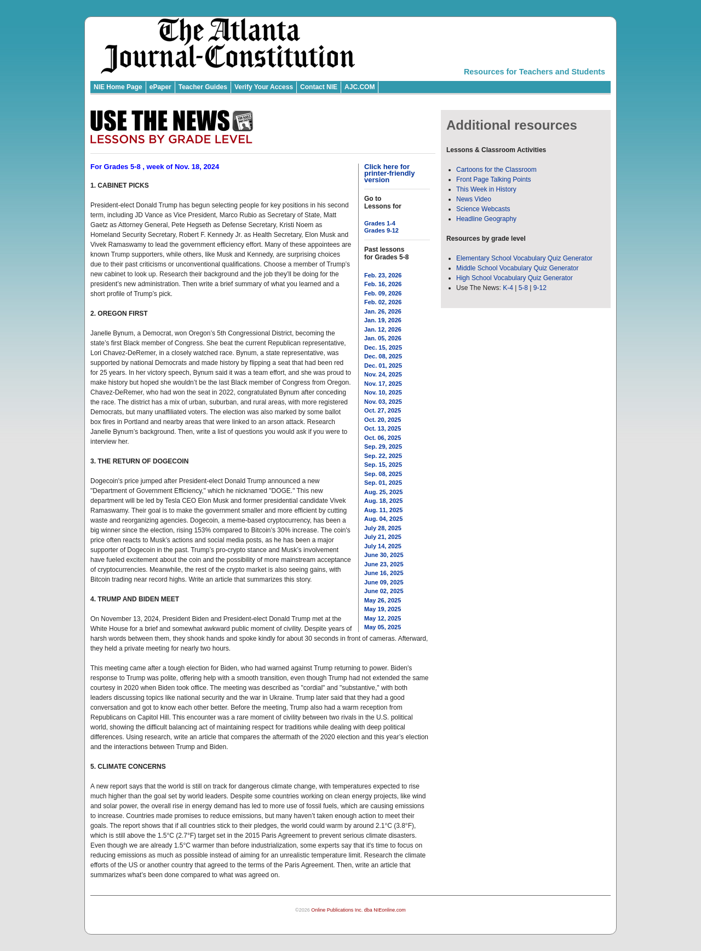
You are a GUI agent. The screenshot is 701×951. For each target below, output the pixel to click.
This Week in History (486, 189)
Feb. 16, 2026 (383, 284)
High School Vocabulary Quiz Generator (514, 278)
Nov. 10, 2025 (383, 392)
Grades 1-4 (379, 223)
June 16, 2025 (384, 573)
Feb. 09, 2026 (383, 293)
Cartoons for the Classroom (496, 169)
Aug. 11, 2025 (383, 510)
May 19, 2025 (382, 609)
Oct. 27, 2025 (382, 410)
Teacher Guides (203, 87)
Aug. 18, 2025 (383, 500)
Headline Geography (486, 219)
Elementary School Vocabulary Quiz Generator (524, 258)
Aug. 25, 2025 (383, 492)
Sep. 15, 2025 (383, 464)
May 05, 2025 (382, 627)
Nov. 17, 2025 (383, 383)
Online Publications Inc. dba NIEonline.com (358, 910)
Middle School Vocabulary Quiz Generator (517, 268)
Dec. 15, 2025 (383, 347)
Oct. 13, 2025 (382, 428)
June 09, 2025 (384, 582)
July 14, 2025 (382, 546)
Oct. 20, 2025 (382, 419)
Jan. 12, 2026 (382, 329)
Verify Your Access (263, 87)
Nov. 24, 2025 (383, 374)
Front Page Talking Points (493, 179)
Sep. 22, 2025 (383, 456)
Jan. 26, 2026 (382, 311)
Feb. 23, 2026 (383, 275)
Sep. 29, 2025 (383, 446)
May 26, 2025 (382, 600)
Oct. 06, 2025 (382, 437)
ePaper (160, 87)
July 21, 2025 (382, 537)
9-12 (540, 288)
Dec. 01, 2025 (383, 365)
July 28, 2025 (382, 528)
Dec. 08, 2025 (383, 356)
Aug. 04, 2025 (383, 518)
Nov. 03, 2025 (383, 401)
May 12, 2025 (382, 618)
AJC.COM (359, 87)
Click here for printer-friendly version (389, 173)
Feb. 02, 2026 (383, 302)
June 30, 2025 (384, 555)
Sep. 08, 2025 (383, 474)
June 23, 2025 (384, 564)
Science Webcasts (483, 209)
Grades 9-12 (381, 230)
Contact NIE (318, 87)
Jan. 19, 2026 (382, 320)
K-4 (508, 288)
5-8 (524, 288)
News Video (473, 199)
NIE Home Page (118, 87)
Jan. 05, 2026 (382, 338)
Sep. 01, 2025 (383, 482)
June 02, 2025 (384, 591)
